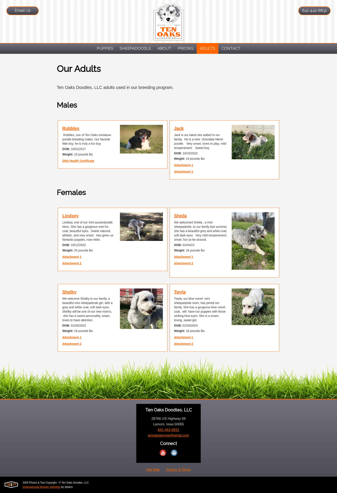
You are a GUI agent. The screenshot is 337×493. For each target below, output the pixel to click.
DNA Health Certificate (78, 161)
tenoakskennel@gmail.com (168, 435)
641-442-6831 (314, 10)
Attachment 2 (183, 171)
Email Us (23, 10)
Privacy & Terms (178, 469)
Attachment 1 (183, 165)
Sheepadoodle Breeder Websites (41, 486)
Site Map (153, 469)
